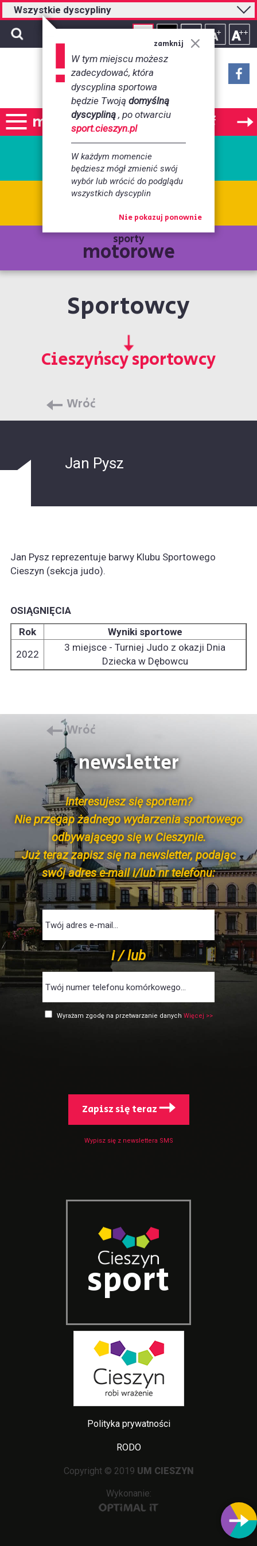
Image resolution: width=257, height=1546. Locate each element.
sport (128, 1281)
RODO (128, 1447)
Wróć (81, 404)
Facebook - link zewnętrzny (239, 77)
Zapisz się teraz (129, 1109)
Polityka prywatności (128, 1423)
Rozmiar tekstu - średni (215, 34)
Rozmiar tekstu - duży (239, 34)
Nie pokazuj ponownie (160, 218)
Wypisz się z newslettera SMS (128, 1140)
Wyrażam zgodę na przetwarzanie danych (120, 1016)
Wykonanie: (129, 1499)
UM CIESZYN (165, 1470)
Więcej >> (198, 1016)
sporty (129, 249)
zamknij (177, 44)
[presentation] (128, 1054)
